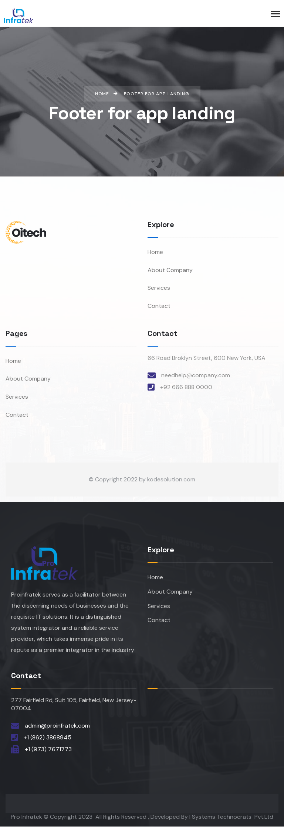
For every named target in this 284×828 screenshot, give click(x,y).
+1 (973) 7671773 (48, 751)
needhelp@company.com (195, 376)
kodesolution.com (171, 481)
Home (155, 252)
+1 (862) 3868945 (47, 739)
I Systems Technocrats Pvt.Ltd (231, 818)
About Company (170, 270)
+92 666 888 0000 (186, 388)
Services (159, 289)
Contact (159, 307)
